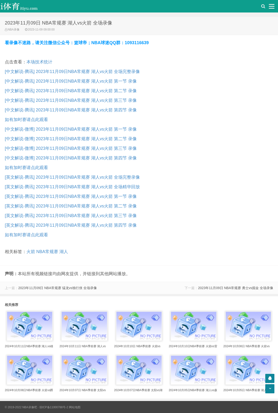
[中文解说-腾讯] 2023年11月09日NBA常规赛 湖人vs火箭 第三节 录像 (71, 100)
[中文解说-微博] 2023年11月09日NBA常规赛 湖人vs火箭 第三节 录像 (71, 148)
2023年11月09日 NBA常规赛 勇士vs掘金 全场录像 (235, 288)
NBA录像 (13, 29)
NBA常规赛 (47, 251)
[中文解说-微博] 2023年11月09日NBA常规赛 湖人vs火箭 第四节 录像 (71, 158)
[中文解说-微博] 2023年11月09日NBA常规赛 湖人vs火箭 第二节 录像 (71, 138)
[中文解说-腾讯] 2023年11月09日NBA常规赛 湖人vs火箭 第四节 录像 (71, 110)
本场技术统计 (39, 62)
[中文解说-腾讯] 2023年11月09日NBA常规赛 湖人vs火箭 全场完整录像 (72, 71)
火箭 (30, 251)
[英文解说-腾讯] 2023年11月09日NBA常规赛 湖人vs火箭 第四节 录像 (71, 225)
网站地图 (74, 407)
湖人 (63, 251)
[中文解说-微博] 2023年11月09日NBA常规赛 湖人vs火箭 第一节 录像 (71, 129)
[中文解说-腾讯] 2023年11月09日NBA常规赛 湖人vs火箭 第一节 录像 (71, 81)
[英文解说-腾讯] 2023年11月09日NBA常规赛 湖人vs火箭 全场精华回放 (72, 186)
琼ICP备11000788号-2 (53, 407)
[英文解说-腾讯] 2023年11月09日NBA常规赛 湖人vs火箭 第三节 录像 (71, 215)
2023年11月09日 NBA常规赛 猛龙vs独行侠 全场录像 (57, 288)
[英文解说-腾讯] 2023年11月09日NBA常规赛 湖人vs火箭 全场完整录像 (72, 177)
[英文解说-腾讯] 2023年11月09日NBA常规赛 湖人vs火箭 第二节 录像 (71, 206)
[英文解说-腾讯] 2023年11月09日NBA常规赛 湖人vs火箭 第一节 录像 (71, 196)
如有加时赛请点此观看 (26, 119)
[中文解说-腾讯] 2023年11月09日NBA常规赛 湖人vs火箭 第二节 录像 (71, 90)
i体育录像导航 (24, 6)
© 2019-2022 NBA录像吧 (21, 407)
